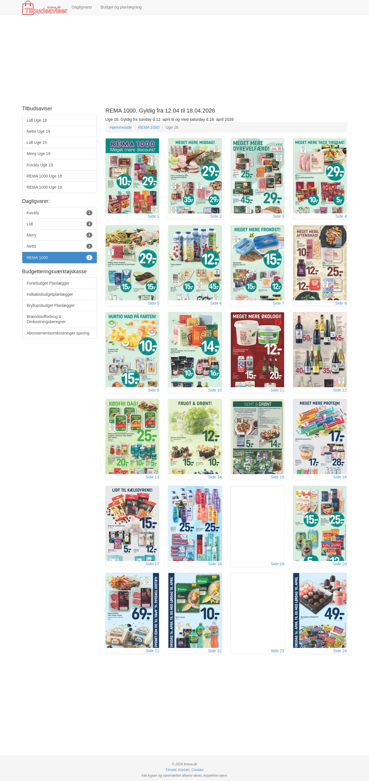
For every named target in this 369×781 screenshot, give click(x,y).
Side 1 (153, 216)
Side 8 (341, 303)
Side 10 (214, 390)
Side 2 (216, 216)
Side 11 (277, 390)
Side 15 (277, 477)
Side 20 (339, 564)
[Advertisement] (185, 61)
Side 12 (339, 390)
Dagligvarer (82, 7)
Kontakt (183, 770)
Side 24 (339, 651)
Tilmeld (170, 770)
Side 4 (341, 216)
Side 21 (152, 651)
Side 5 (153, 303)
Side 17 (152, 564)
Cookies (197, 770)
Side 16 (339, 477)
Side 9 (153, 390)
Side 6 (216, 303)
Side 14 (214, 477)
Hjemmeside (121, 127)
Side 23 (277, 651)
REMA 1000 (148, 127)
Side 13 (152, 477)
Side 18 (214, 564)
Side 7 (278, 303)
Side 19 (277, 564)
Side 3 (278, 216)
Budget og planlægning (121, 7)
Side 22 (214, 651)
